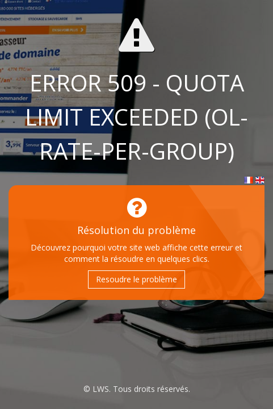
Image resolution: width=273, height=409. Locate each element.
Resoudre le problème (136, 279)
